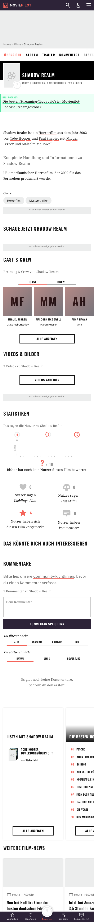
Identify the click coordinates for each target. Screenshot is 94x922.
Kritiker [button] (57, 642)
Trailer (48, 54)
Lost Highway (85, 787)
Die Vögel (82, 809)
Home (7, 44)
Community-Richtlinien (53, 576)
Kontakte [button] (37, 642)
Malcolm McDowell (37, 144)
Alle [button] (16, 642)
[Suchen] (68, 5)
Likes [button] (47, 658)
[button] (12, 916)
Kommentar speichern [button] (47, 624)
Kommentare (69, 54)
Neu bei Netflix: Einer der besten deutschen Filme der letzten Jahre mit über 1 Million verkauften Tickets (33, 907)
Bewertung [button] (74, 658)
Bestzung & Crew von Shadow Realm (31, 272)
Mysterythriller (38, 200)
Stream (32, 54)
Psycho (80, 749)
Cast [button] (33, 282)
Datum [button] (20, 658)
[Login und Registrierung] (78, 5)
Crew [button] (61, 282)
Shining (81, 764)
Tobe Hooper (20, 138)
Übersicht (13, 54)
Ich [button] (77, 642)
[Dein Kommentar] (47, 607)
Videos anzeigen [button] (47, 380)
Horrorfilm (14, 200)
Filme (17, 44)
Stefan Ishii (32, 760)
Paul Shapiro (49, 138)
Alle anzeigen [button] (47, 338)
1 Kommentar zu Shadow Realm (27, 591)
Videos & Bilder (21, 353)
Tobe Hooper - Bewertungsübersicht (37, 751)
